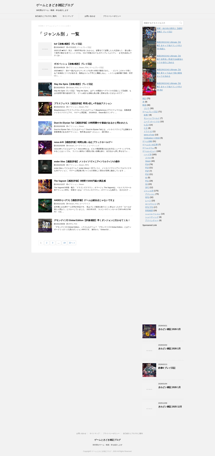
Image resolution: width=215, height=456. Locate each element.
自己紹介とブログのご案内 (45, 16)
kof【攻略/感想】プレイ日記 (68, 44)
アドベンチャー (152, 220)
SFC (147, 187)
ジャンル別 (148, 191)
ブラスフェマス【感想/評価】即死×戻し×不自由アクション (83, 103)
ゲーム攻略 (147, 141)
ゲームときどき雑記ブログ (55, 5)
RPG (87, 165)
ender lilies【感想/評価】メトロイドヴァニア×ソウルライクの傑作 (87, 161)
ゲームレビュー (149, 151)
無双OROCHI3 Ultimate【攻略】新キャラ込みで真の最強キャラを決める (169, 73)
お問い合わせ (90, 16)
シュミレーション (153, 214)
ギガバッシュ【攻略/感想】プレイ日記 (73, 64)
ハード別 (148, 154)
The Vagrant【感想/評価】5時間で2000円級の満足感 (80, 181)
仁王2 (146, 125)
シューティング (93, 146)
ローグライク (85, 88)
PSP (147, 171)
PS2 (147, 174)
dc (146, 177)
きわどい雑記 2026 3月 (169, 329)
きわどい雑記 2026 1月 (169, 387)
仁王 (146, 128)
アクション (73, 67)
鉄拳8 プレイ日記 (166, 368)
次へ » (72, 243)
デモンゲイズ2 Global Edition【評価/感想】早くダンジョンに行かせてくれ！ (92, 220)
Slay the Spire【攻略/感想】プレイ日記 (73, 84)
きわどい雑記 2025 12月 (170, 406)
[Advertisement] (163, 275)
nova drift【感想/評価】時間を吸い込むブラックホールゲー (83, 142)
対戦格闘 (72, 47)
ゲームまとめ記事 (150, 144)
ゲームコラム (148, 148)
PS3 (147, 168)
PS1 (147, 181)
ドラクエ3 (148, 131)
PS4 (86, 67)
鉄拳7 (146, 115)
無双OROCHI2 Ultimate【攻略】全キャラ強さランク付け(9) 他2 (169, 86)
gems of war (149, 135)
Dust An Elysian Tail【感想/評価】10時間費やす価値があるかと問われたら (91, 123)
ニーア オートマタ (152, 121)
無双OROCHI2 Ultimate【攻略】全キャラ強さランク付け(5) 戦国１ (169, 45)
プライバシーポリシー (112, 16)
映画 (144, 105)
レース (148, 201)
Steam (81, 67)
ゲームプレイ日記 (84, 47)
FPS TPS (149, 207)
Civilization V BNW (152, 138)
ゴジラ (147, 108)
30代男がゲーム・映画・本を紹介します (107, 445)
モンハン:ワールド (152, 118)
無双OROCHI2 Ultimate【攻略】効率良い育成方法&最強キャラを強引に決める (170, 59)
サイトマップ (68, 16)
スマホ (148, 158)
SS (146, 184)
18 (64, 243)
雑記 (144, 98)
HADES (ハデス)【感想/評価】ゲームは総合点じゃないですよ (84, 200)
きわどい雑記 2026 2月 (169, 348)
